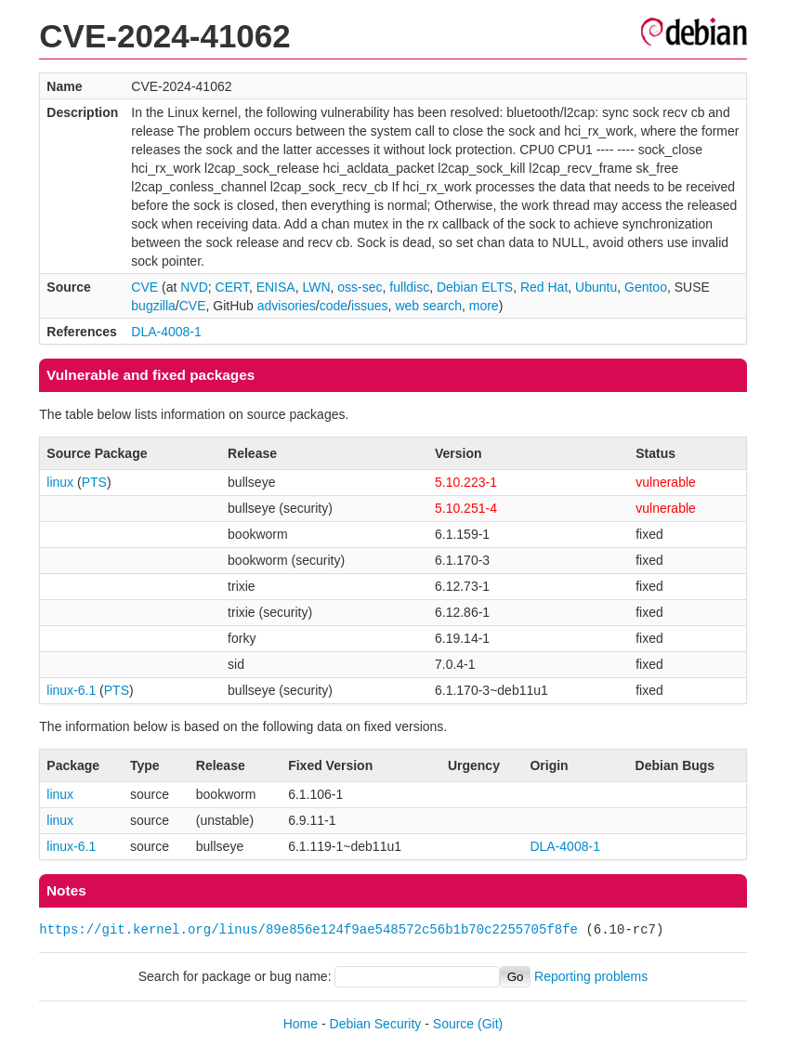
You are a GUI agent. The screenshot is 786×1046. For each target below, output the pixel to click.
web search (428, 305)
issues (369, 305)
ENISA (275, 287)
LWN (316, 287)
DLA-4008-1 (166, 331)
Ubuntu (596, 287)
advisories (286, 305)
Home (300, 1023)
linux (59, 482)
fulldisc (409, 287)
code (333, 305)
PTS (94, 482)
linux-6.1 (71, 690)
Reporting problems (591, 976)
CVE (144, 287)
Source (453, 1023)
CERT (232, 287)
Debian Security (376, 1023)
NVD (194, 287)
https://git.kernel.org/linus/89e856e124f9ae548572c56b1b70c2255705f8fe (308, 929)
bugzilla (153, 305)
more (484, 305)
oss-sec (359, 287)
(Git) (490, 1023)
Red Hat (544, 287)
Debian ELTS (475, 287)
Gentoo (645, 287)
